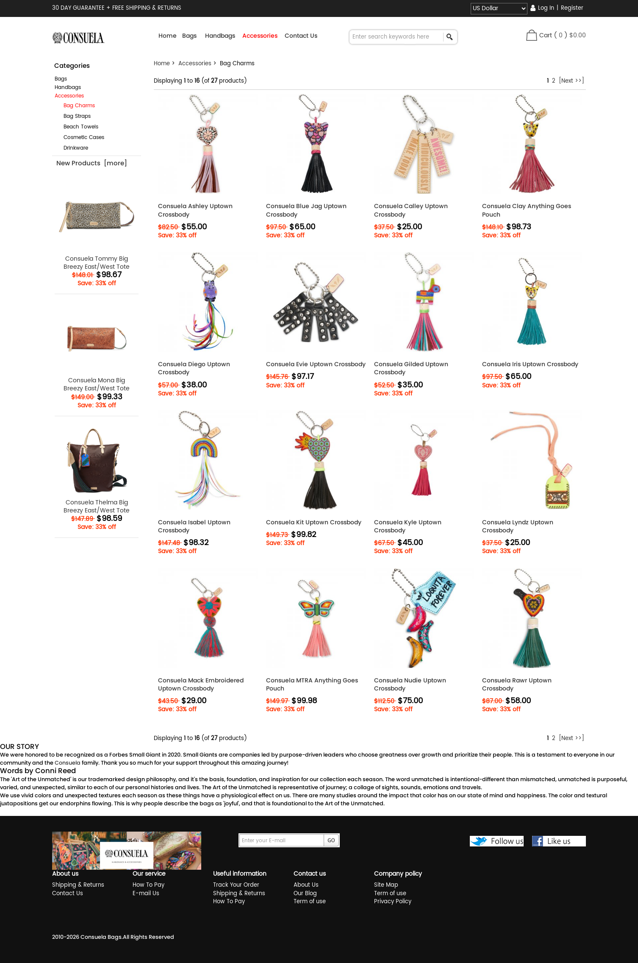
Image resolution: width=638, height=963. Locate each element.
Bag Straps (74, 116)
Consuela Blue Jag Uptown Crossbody (306, 210)
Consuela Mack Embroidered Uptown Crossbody (201, 684)
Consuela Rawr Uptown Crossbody (517, 684)
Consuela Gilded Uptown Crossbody (411, 368)
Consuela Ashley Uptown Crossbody (195, 210)
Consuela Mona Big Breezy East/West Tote (97, 346)
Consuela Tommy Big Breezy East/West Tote (97, 225)
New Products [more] (91, 163)
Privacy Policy (392, 901)
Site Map (386, 885)
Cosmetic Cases (80, 138)
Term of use (310, 901)
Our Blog (305, 893)
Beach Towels (77, 127)
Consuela (67, 762)
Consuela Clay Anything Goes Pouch (526, 210)
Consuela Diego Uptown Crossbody (194, 368)
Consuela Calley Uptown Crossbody (411, 210)
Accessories (194, 63)
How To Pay (148, 885)
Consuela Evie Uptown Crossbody (316, 364)
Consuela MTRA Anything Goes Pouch (312, 684)
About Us (306, 885)
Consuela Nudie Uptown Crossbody (410, 684)
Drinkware (72, 148)
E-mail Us (146, 893)
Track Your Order (236, 885)
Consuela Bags (101, 937)
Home (167, 35)
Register (572, 8)
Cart (545, 35)
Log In (546, 8)
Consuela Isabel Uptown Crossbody (194, 526)
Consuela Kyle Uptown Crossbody (407, 526)
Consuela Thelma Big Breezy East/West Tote (97, 469)
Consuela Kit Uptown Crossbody (313, 522)
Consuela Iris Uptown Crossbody (530, 364)
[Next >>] (571, 81)
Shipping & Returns (78, 885)
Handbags (68, 87)
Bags (61, 79)
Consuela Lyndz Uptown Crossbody (517, 526)
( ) (570, 35)
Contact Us (301, 35)
